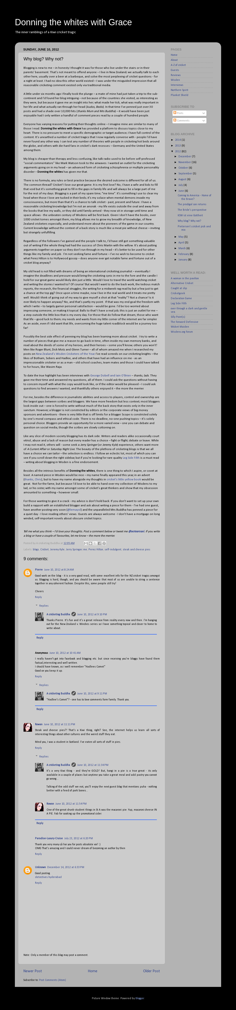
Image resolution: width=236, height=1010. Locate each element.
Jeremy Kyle (57, 549)
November (185, 162)
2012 (178, 151)
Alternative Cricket (182, 283)
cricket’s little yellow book (124, 479)
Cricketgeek (178, 293)
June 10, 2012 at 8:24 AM (59, 569)
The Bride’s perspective (192, 210)
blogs (36, 549)
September (185, 173)
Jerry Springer (74, 549)
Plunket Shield (179, 95)
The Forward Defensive (184, 322)
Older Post (151, 971)
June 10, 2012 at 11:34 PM (92, 765)
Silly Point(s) (178, 317)
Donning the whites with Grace (73, 22)
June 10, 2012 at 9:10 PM (92, 614)
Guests (175, 70)
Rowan (38, 724)
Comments (181, 120)
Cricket (44, 549)
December (185, 156)
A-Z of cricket (178, 65)
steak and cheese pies (136, 549)
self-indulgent (113, 549)
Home (92, 971)
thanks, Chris (32, 479)
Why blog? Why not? (189, 221)
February (184, 254)
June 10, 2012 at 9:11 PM (92, 693)
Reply (38, 597)
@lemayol (74, 509)
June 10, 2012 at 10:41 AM (65, 653)
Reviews (176, 75)
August (182, 179)
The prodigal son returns (192, 204)
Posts (178, 113)
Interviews (177, 85)
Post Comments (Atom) (52, 980)
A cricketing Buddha (58, 614)
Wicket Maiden (180, 326)
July (180, 185)
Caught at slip (179, 288)
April (181, 242)
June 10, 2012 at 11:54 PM (71, 803)
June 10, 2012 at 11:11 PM (59, 724)
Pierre (39, 569)
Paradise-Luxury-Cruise (49, 838)
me (85, 549)
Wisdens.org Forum (182, 331)
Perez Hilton (95, 549)
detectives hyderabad (48, 877)
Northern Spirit (179, 90)
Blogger (140, 998)
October (183, 167)
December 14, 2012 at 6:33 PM (65, 867)
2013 (178, 145)
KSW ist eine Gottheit (190, 215)
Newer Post (32, 971)
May (181, 236)
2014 (178, 140)
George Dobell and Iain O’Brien (110, 375)
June (181, 191)
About (174, 60)
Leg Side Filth (131, 457)
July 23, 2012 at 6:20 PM (78, 838)
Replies (43, 605)
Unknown (40, 867)
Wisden (175, 80)
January (183, 259)
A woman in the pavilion (185, 278)
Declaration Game (181, 298)
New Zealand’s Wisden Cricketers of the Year (65, 354)
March (182, 248)
